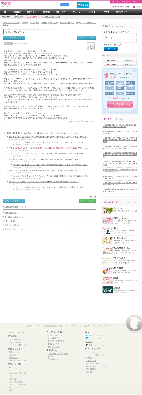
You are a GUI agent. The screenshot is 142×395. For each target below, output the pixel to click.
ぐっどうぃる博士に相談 (18, 345)
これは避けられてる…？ (14, 217)
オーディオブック (120, 238)
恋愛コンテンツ (15, 349)
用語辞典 (116, 288)
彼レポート (117, 228)
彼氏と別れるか (11, 213)
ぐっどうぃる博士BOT (97, 338)
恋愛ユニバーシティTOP (18, 332)
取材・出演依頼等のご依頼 (58, 354)
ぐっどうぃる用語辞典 (56, 341)
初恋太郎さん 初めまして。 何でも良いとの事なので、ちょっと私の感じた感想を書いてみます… (45, 159)
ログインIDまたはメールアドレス (116, 32)
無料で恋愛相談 (15, 342)
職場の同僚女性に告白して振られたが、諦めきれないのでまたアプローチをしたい (38, 133)
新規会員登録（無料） (122, 7)
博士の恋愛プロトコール (57, 338)
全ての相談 (6, 17)
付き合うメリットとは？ (14, 229)
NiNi (72, 121)
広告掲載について (54, 359)
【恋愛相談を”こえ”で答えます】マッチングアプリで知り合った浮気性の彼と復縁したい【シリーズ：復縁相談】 (120, 140)
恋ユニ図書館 (118, 268)
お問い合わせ (126, 1)
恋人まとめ (117, 208)
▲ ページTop (91, 197)
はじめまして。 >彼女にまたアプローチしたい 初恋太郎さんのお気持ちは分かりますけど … (43, 182)
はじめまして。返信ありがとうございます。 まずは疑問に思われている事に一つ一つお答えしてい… (50, 165)
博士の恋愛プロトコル (121, 248)
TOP (5, 12)
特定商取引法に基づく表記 (96, 366)
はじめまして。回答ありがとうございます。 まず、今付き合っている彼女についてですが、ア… (49, 142)
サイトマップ (136, 1)
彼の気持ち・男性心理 (17, 373)
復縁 (11, 368)
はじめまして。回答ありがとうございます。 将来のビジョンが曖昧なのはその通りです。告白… (49, 187)
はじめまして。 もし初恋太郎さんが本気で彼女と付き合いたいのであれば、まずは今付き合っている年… (48, 137)
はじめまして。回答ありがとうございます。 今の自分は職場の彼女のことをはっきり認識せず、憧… (50, 176)
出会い (11, 390)
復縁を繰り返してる (12, 225)
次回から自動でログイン (115, 45)
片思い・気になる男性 (17, 384)
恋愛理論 (12, 355)
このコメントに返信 (86, 38)
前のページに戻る (87, 201)
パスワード (107, 38)
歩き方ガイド (91, 358)
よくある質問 (115, 1)
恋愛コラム (13, 358)
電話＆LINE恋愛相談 (17, 339)
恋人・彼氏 (13, 379)
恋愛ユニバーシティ (96, 335)
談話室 (115, 278)
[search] (35, 4)
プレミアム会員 (119, 258)
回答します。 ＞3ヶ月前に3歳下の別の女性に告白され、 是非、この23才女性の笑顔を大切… (43, 170)
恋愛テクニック (15, 352)
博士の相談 (18, 17)
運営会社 (89, 372)
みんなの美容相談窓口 (17, 361)
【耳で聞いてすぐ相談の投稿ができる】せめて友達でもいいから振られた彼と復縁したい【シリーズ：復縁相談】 (120, 163)
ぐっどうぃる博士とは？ (57, 335)
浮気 (11, 370)
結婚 (11, 387)
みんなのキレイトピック (51, 17)
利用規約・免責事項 (93, 363)
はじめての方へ (92, 352)
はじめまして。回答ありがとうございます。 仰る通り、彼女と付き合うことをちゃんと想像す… (49, 154)
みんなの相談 (32, 17)
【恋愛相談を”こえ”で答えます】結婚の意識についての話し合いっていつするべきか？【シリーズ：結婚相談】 (120, 154)
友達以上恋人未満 (16, 382)
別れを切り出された (12, 221)
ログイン (139, 7)
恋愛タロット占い (120, 218)
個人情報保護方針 (92, 369)
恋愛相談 (12, 336)
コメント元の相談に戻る (14, 38)
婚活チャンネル (53, 347)
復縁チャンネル (53, 344)
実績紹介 (51, 356)
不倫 (11, 376)
